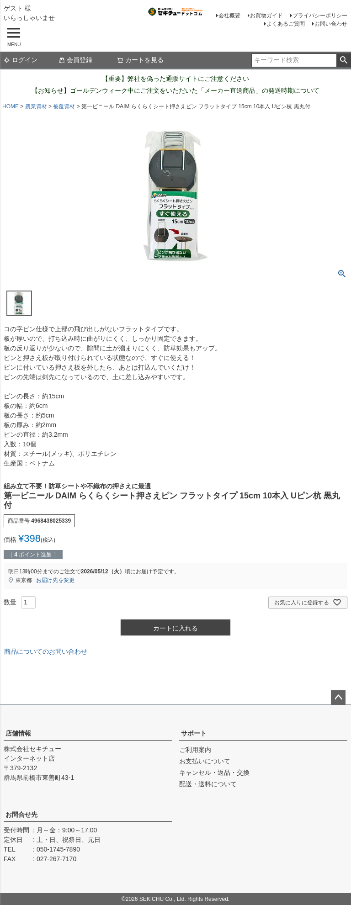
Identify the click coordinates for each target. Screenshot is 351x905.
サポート (194, 733)
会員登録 (75, 60)
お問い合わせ (330, 24)
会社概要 (229, 15)
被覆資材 (64, 106)
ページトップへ (338, 697)
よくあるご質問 (285, 24)
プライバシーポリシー (319, 15)
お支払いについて (204, 761)
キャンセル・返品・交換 (214, 772)
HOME (10, 106)
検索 (343, 60)
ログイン (20, 60)
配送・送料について (208, 784)
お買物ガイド (266, 15)
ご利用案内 (195, 749)
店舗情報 (18, 733)
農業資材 (36, 106)
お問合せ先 (21, 814)
